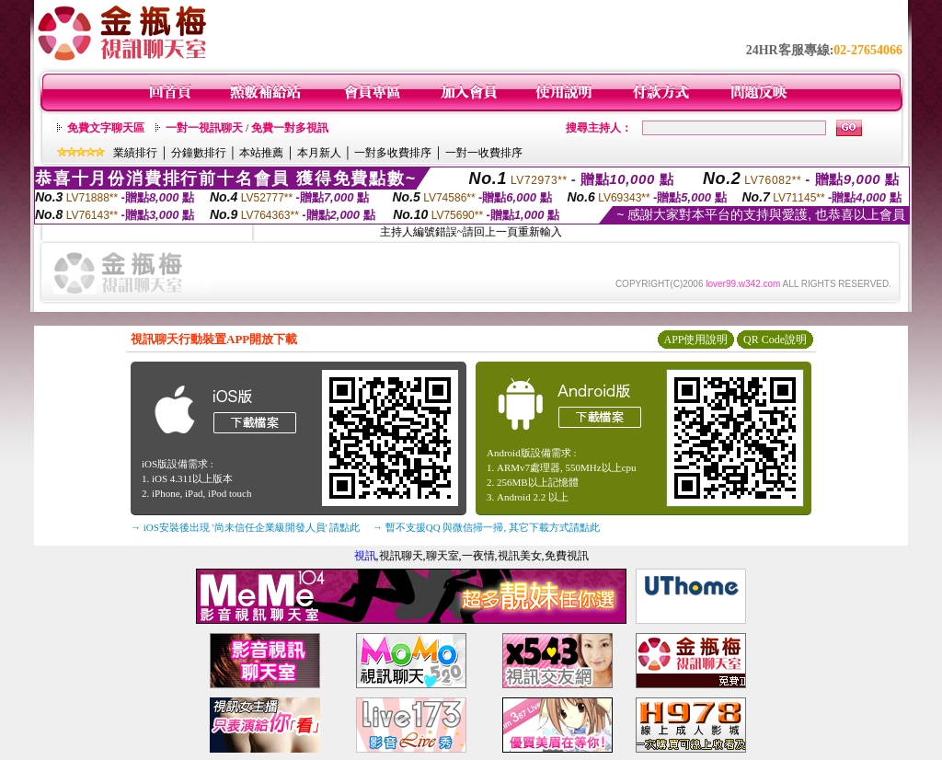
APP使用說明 (695, 339)
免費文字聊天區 (105, 127)
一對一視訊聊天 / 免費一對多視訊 (247, 127)
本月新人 (319, 152)
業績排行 (135, 152)
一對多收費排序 (392, 152)
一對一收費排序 (484, 152)
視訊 (365, 555)
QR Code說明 (775, 339)
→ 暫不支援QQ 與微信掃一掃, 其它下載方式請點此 (486, 527)
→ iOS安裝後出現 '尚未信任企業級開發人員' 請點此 (245, 527)
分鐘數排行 (198, 152)
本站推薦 (261, 152)
